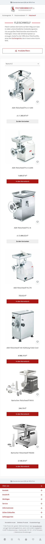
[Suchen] (19, 539)
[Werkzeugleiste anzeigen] (4, 539)
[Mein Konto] (40, 539)
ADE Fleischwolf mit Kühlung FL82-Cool (22, 348)
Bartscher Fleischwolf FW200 (22, 453)
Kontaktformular (10, 522)
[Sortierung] (22, 64)
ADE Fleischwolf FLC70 (23, 288)
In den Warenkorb (22, 181)
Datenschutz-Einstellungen (23, 532)
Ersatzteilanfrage (35, 522)
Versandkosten (37, 526)
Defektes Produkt (22, 522)
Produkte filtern (22, 51)
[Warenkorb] (26, 539)
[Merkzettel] (33, 539)
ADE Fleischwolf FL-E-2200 (22, 168)
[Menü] (12, 539)
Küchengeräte (17, 38)
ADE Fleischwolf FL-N (22, 228)
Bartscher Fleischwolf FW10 (22, 400)
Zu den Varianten (22, 121)
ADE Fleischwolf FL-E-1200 (22, 108)
